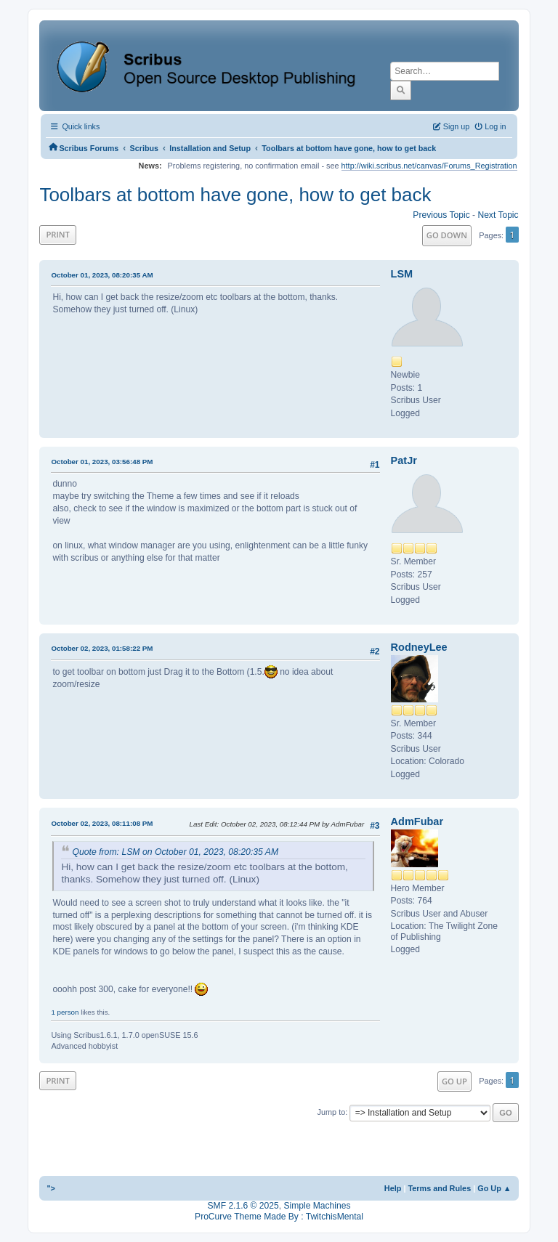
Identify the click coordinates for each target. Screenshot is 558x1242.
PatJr (404, 460)
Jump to (332, 1112)
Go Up (454, 1081)
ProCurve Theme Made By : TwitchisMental (279, 1216)
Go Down (446, 235)
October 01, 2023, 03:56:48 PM (102, 462)
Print (58, 234)
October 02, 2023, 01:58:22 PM (102, 648)
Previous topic (441, 215)
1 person (64, 1012)
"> (50, 1188)
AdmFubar (417, 821)
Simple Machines (316, 1206)
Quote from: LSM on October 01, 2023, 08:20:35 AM (175, 852)
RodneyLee (419, 647)
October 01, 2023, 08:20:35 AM (102, 275)
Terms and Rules (439, 1188)
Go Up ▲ (494, 1188)
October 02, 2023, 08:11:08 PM (102, 823)
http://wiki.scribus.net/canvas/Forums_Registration (429, 165)
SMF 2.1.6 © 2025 (243, 1206)
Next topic (497, 215)
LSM (402, 274)
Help (393, 1188)
